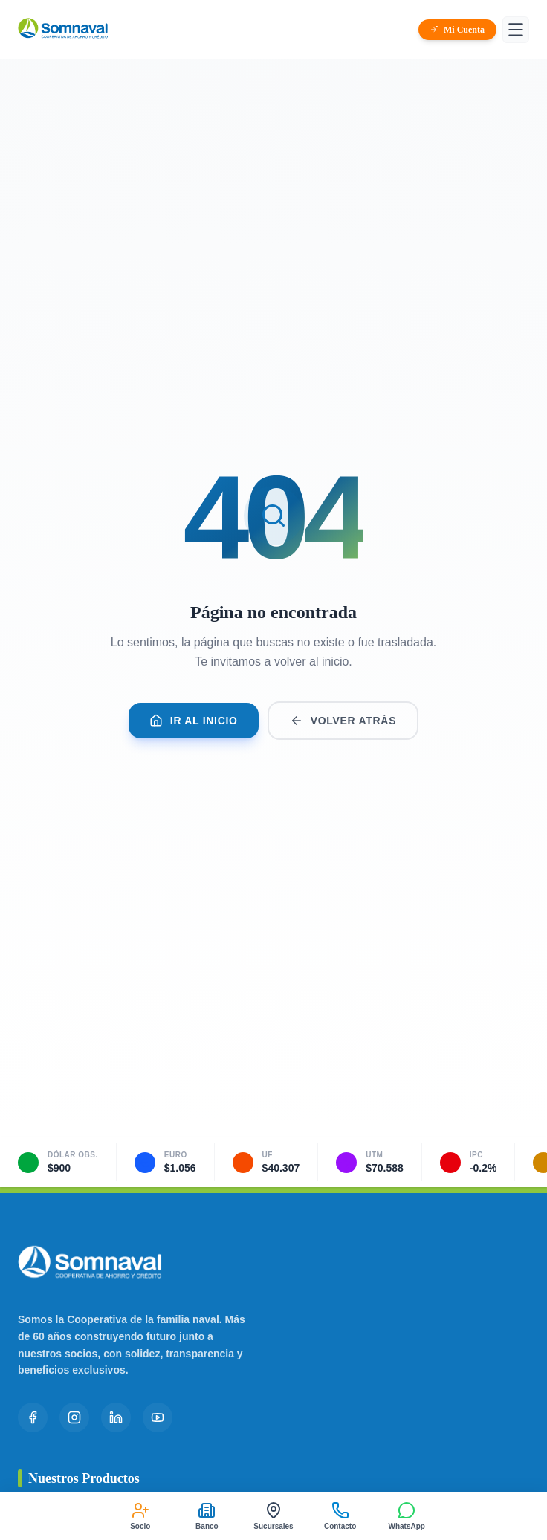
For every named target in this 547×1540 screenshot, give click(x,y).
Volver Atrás (343, 720)
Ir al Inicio (193, 720)
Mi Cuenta (457, 30)
